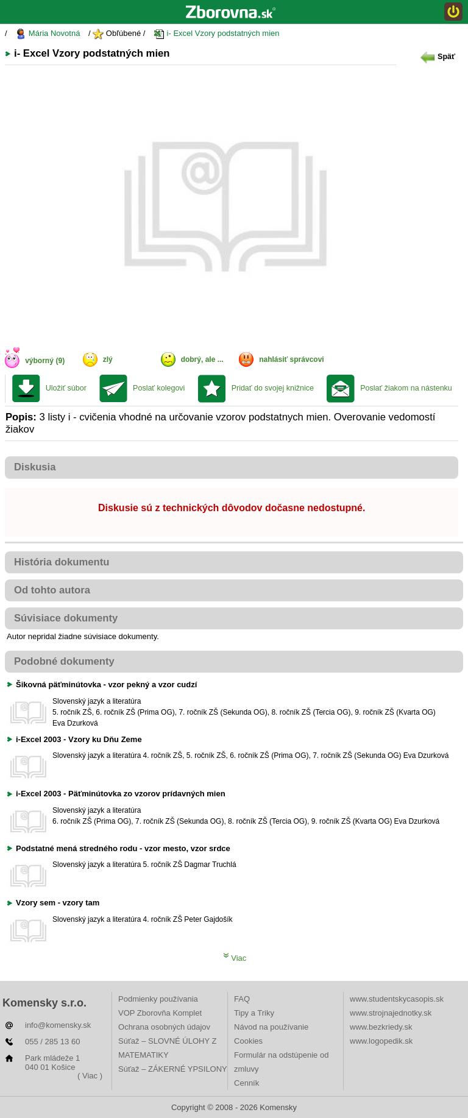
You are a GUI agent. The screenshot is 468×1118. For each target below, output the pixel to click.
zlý (108, 359)
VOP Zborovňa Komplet (160, 1012)
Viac (235, 958)
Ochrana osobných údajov (164, 1026)
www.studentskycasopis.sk (397, 998)
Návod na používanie (271, 1026)
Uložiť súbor (66, 388)
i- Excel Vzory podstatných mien (217, 34)
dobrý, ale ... (202, 359)
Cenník (246, 1083)
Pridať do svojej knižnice (273, 388)
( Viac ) (89, 1075)
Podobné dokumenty (64, 661)
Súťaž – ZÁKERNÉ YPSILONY (172, 1069)
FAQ (242, 998)
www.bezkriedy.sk (381, 1026)
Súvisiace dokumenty (66, 618)
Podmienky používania (158, 998)
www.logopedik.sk (381, 1040)
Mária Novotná (47, 34)
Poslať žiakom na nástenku (406, 388)
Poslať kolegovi (159, 388)
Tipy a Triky (254, 1012)
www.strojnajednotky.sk (390, 1012)
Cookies (248, 1040)
